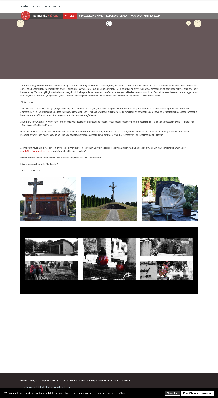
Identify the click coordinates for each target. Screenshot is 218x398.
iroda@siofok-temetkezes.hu (36, 151)
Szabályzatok (70, 380)
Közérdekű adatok (54, 380)
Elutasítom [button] (172, 393)
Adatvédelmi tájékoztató (107, 380)
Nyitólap (24, 380)
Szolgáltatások (37, 380)
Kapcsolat (125, 380)
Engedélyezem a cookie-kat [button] (197, 393)
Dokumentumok (86, 380)
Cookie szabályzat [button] (116, 393)
